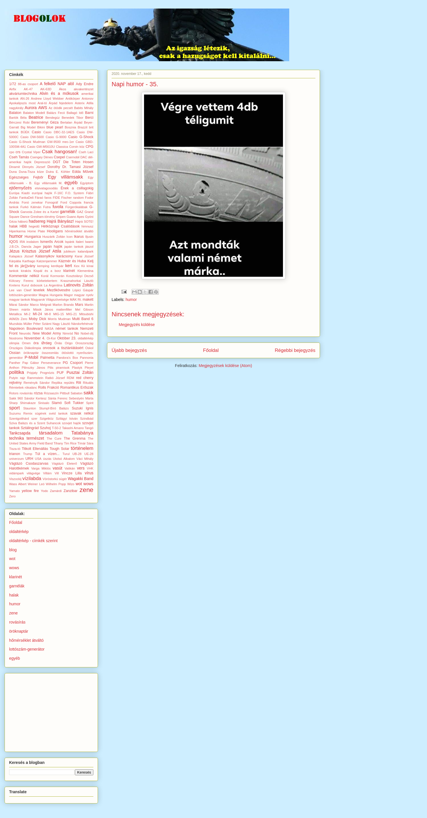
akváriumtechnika (23, 94)
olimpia (14, 343)
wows (88, 483)
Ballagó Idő (75, 112)
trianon (14, 454)
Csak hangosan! (59, 151)
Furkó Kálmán (30, 207)
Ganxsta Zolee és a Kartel (39, 212)
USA (38, 458)
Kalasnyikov (44, 256)
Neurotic (25, 333)
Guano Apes (75, 216)
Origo (69, 343)
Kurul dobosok (32, 285)
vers (80, 468)
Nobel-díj (87, 333)
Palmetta (47, 358)
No (76, 333)
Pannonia (86, 357)
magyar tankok (19, 299)
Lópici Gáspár (83, 290)
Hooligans (55, 231)
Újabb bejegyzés (129, 350)
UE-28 (88, 454)
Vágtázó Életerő (64, 463)
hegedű (34, 226)
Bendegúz (52, 117)
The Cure (54, 438)
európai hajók (42, 193)
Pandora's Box (67, 357)
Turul (65, 454)
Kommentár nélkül (24, 276)
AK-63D (45, 89)
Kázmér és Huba (72, 261)
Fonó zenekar (32, 202)
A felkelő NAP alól (57, 83)
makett (88, 300)
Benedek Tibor (72, 117)
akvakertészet (83, 89)
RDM (70, 378)
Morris (52, 319)
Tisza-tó (14, 448)
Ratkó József (55, 378)
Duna (13, 171)
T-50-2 (56, 428)
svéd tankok (58, 413)
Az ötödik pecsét (61, 108)
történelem (82, 448)
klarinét (69, 271)
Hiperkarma (17, 231)
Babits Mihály (83, 108)
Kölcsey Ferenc (21, 280)
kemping (43, 266)
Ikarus (79, 237)
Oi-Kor (51, 338)
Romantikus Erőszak (76, 387)
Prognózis (47, 372)
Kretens (14, 285)
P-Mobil (31, 357)
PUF (60, 373)
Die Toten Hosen (78, 162)
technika (16, 438)
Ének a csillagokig (77, 188)
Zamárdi (55, 491)
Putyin (13, 378)
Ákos (62, 89)
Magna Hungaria (51, 295)
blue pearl (54, 127)
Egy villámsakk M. (48, 183)
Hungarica (32, 237)
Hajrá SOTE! (84, 221)
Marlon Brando (63, 304)
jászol (89, 246)
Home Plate (36, 231)
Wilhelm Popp (56, 484)
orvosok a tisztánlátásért (63, 348)
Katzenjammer (46, 261)
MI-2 (27, 314)
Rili (78, 383)
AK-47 (28, 89)
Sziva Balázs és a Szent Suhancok (35, 423)
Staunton (29, 408)
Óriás (58, 343)
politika (16, 372)
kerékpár (57, 266)
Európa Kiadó (19, 193)
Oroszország (84, 343)
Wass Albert (17, 484)
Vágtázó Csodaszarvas (28, 464)
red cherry (84, 378)
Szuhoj (45, 428)
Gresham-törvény (42, 216)
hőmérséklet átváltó (79, 231)
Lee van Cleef (20, 290)
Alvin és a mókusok (59, 93)
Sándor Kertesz (35, 398)
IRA (22, 241)
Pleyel (89, 367)
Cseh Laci (86, 152)
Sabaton (77, 393)
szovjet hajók (71, 423)
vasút (57, 468)
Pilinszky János (33, 367)
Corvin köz (77, 146)
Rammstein (35, 378)
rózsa (38, 393)
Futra (47, 207)
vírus (89, 473)
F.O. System (74, 193)
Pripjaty (32, 372)
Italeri (79, 241)
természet (35, 438)
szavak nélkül (81, 413)
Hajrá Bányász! (60, 221)
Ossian (14, 353)
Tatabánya (82, 433)
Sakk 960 (16, 398)
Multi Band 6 (82, 319)
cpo (11, 152)
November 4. (34, 338)
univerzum (16, 458)
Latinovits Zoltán (78, 285)
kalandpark (85, 251)
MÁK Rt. (76, 299)
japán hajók (52, 247)
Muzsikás (15, 323)
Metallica (15, 314)
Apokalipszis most (22, 103)
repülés (69, 382)
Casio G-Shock (80, 137)
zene (87, 489)
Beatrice (35, 117)
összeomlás (50, 352)
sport (14, 408)
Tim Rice (70, 443)
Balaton (15, 113)
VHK (90, 468)
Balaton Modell (34, 112)
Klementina (85, 270)
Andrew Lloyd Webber (47, 98)
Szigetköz (47, 418)
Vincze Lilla (72, 473)
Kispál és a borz (47, 270)
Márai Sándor (19, 304)
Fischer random (72, 197)
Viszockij (15, 479)
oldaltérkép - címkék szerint (33, 540)
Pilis (51, 367)
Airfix (12, 89)
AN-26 (24, 98)
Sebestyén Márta (81, 398)
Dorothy (54, 167)
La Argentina (53, 285)
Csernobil (72, 157)
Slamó (57, 403)
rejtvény (15, 383)
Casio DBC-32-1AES (58, 132)
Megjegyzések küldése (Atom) (225, 365)
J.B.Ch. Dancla (20, 246)
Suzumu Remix (20, 413)
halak (13, 226)
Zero (12, 496)
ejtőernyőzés (20, 188)
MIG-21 (71, 314)
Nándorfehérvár (82, 323)
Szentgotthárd (19, 418)
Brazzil (82, 127)
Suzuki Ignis (82, 408)
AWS (42, 107)
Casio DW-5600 (32, 137)
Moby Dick (37, 319)
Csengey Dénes (41, 157)
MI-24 (37, 314)
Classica (62, 146)
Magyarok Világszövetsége (50, 299)
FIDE (56, 197)
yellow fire (30, 491)
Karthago (28, 261)
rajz (22, 378)
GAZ (80, 212)
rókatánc (31, 387)
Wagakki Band (80, 478)
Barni (89, 113)
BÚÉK (25, 132)
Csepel (59, 157)
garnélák (67, 211)
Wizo (70, 484)
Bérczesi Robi (19, 122)
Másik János (43, 309)
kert (68, 265)
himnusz (87, 226)
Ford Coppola (70, 202)
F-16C (58, 193)
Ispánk (69, 241)
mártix (25, 309)
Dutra (50, 171)
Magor (68, 295)
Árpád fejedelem (61, 103)
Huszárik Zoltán (53, 236)
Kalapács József (21, 256)
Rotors (14, 393)
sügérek (40, 413)
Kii (83, 266)
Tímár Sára (85, 443)
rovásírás (26, 393)
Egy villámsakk (65, 177)
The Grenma (74, 438)
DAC (83, 157)
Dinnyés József (33, 167)
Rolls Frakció (48, 387)
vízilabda (31, 478)
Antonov (87, 98)
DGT (57, 162)
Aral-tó (42, 103)
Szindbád (86, 418)
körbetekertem (47, 280)
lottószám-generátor (23, 295)
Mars (79, 305)
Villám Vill (51, 473)
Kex (76, 266)
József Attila (50, 251)
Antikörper (72, 98)
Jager (37, 246)
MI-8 (47, 314)
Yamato (14, 491)
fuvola (58, 206)
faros (48, 197)
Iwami (89, 241)
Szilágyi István (67, 418)
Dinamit (14, 167)
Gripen (61, 216)
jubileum (70, 251)
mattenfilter (64, 309)
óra (35, 343)
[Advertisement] (52, 711)
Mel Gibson (84, 309)
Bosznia (70, 127)
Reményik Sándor (37, 382)
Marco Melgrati (40, 304)
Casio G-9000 (56, 137)
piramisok (62, 367)
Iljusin (89, 236)
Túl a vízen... (47, 454)
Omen (26, 343)
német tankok (67, 329)
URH (29, 459)
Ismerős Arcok (51, 242)
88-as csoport (28, 84)
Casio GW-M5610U (41, 146)
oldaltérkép (85, 338)
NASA (49, 328)
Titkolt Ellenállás (35, 449)
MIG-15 (58, 314)
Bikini (41, 127)
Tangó (89, 428)
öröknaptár (31, 352)
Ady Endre (84, 84)
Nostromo (16, 338)
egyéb (71, 182)
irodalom (32, 241)
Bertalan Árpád (71, 122)
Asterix (80, 103)
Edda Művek (82, 172)
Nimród (68, 333)
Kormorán (57, 276)
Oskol (89, 348)
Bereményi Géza (44, 122)
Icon (70, 236)
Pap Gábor (30, 362)
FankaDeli (26, 197)
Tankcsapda (19, 433)
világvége (33, 473)
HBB (23, 226)
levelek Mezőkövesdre (52, 290)
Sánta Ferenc (57, 398)
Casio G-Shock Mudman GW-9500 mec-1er (41, 141)
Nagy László (61, 323)
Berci (89, 118)
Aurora (31, 107)
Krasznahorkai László (76, 280)
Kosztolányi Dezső (79, 276)
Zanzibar (70, 491)
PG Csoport (73, 363)
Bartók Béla (18, 117)
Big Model (28, 127)
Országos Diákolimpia (25, 348)
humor (131, 299)
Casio (36, 132)
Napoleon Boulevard (26, 329)
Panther (14, 362)
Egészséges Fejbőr (26, 177)
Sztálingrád (30, 428)
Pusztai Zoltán (80, 372)
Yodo (44, 491)
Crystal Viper (31, 152)
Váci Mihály (84, 458)
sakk (89, 392)
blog (13, 550)
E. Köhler (63, 171)
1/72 (12, 84)
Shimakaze (28, 403)
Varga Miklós (41, 468)
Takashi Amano (73, 428)
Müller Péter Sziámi (37, 323)
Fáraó (39, 197)
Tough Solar (59, 449)
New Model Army (46, 333)
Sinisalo (43, 403)
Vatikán (70, 468)
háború (23, 221)
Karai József (84, 256)
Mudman (64, 319)
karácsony (64, 256)
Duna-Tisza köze (31, 171)
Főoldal (211, 350)
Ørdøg (46, 343)
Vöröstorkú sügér (55, 479)
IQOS (13, 242)
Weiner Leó (36, 484)
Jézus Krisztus (22, 251)
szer (34, 418)
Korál (44, 276)
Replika (57, 382)
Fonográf (51, 202)
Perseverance (51, 362)
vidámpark (16, 473)
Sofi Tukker (74, 403)
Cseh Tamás (19, 157)
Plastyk (77, 367)
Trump (27, 454)
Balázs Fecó (56, 112)
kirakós (26, 270)
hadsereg (37, 221)
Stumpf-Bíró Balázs (54, 408)
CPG (89, 147)
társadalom (51, 433)
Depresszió (42, 162)
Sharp (13, 403)
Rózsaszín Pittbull (56, 393)
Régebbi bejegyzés (295, 350)
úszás (47, 458)
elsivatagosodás (46, 188)
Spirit (90, 403)
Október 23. (66, 338)
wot (79, 483)
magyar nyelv (83, 295)
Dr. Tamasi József (77, 167)
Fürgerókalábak (76, 207)
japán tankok (73, 246)
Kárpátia (15, 261)
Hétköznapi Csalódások (60, 226)
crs (18, 152)
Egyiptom (86, 183)
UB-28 (77, 454)
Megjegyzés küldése (137, 324)
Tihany (58, 443)
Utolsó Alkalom (64, 458)
